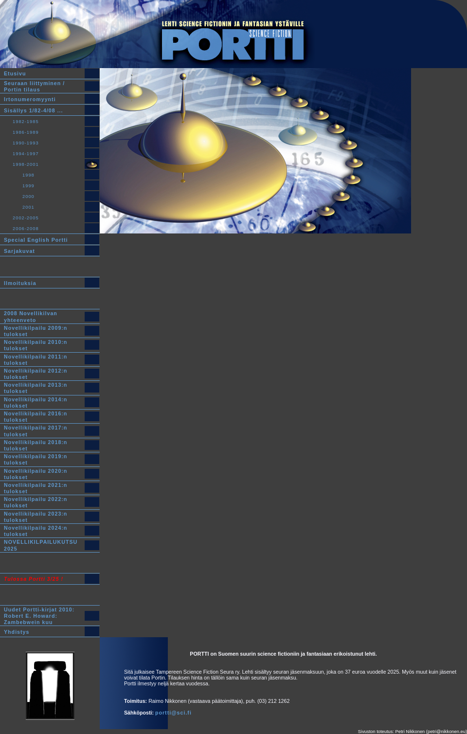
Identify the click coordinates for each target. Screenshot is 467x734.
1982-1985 (26, 121)
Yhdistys (16, 632)
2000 (28, 196)
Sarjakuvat (19, 251)
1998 (28, 175)
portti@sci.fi (173, 713)
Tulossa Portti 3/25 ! (33, 579)
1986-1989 (26, 132)
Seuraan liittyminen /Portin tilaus (34, 86)
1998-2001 (26, 164)
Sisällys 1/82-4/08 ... (33, 110)
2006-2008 (26, 228)
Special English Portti (36, 240)
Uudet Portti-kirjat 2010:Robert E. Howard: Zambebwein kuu (39, 616)
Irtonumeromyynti (30, 99)
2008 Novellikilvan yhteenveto (30, 317)
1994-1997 (26, 153)
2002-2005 (26, 217)
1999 (28, 185)
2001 (28, 207)
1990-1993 (26, 143)
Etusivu (15, 74)
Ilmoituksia (20, 283)
